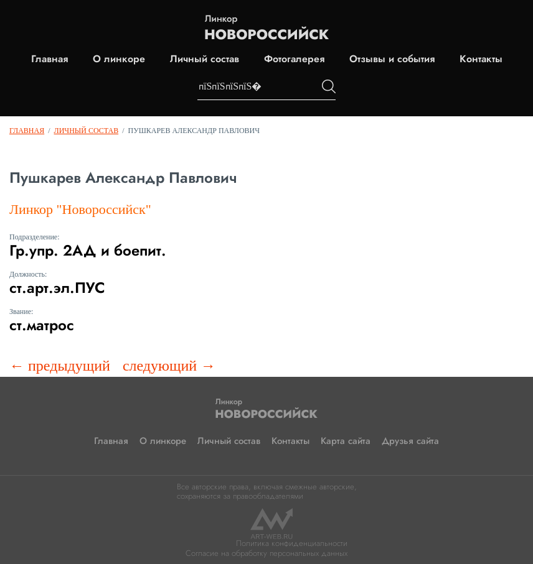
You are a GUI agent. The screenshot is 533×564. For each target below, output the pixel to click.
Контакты (481, 59)
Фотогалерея (294, 59)
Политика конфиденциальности (291, 543)
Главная (49, 59)
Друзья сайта (410, 441)
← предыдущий (59, 366)
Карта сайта (345, 441)
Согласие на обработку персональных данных (266, 553)
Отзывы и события (392, 59)
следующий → (169, 366)
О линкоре (119, 59)
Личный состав (204, 59)
